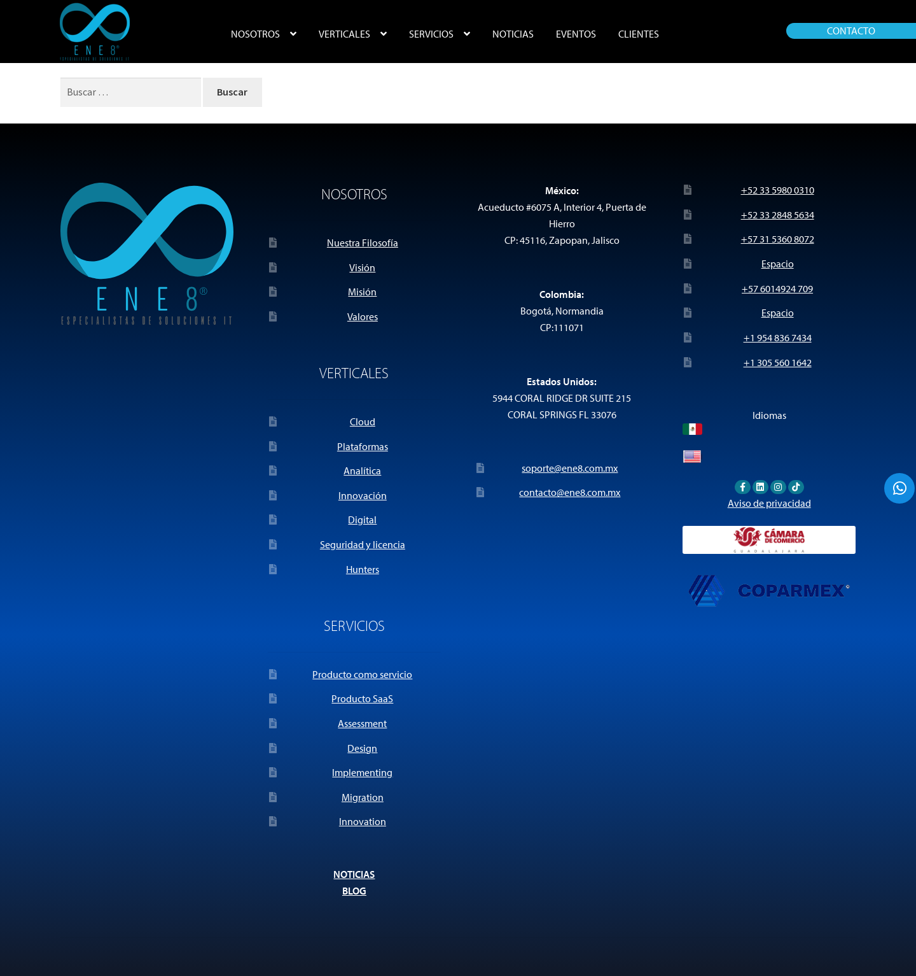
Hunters (362, 569)
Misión (362, 291)
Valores (362, 316)
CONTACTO (851, 30)
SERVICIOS (431, 33)
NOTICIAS (513, 33)
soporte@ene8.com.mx (570, 468)
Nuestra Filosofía (362, 242)
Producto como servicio (362, 674)
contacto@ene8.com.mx (569, 492)
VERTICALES (344, 33)
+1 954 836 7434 (778, 337)
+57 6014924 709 (777, 288)
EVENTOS (576, 33)
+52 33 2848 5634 (777, 214)
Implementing (362, 772)
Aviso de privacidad (769, 503)
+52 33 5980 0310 (777, 189)
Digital (362, 519)
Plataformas (362, 446)
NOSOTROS (255, 33)
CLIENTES (638, 33)
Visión (362, 267)
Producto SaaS (362, 698)
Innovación (362, 495)
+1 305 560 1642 (778, 362)
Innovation (362, 821)
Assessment (362, 723)
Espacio (777, 263)
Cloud (362, 421)
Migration (363, 797)
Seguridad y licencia (362, 544)
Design (362, 748)
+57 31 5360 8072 (777, 238)
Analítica (362, 470)
